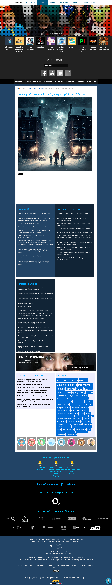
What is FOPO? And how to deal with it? (29, 351)
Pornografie (86, 419)
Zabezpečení (75, 408)
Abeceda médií (85, 421)
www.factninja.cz (56, 562)
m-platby (66, 432)
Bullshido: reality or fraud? (25, 303)
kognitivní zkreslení (82, 432)
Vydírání (89, 392)
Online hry (85, 410)
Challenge (69, 396)
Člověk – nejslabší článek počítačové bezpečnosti (33, 387)
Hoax (60, 380)
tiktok (58, 427)
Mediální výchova (63, 405)
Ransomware (84, 408)
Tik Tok (81, 413)
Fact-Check (76, 421)
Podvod (61, 388)
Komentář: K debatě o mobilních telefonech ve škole (33, 227)
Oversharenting (61, 421)
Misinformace (76, 427)
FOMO (89, 429)
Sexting (83, 380)
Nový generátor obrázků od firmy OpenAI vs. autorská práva (74, 232)
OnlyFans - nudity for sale (25, 307)
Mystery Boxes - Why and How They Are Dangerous (33, 310)
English (91, 416)
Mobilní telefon (61, 413)
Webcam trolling (73, 413)
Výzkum (79, 389)
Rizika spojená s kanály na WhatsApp (29, 384)
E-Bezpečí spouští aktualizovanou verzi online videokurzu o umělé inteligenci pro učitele (32, 392)
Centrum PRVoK (61, 424)
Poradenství (61, 399)
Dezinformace (85, 384)
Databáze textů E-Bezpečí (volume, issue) (56, 553)
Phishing (70, 399)
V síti (76, 396)
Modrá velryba (61, 416)
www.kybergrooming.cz (69, 560)
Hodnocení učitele (86, 427)
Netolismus (70, 416)
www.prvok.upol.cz (24, 560)
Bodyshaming (61, 435)
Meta (69, 427)
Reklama (63, 427)
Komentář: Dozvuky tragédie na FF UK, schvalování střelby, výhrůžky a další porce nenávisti (35, 231)
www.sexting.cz (54, 560)
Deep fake (88, 402)
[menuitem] (18, 2)
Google (59, 429)
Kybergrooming (78, 392)
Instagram (60, 408)
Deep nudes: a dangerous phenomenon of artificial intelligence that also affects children (32, 288)
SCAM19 (79, 419)
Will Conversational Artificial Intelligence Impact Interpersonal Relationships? (31, 323)
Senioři (73, 410)
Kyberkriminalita (64, 392)
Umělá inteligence (67, 384)
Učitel (78, 410)
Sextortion (83, 396)
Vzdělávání (60, 419)
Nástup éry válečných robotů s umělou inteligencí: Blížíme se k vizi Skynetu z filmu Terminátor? (74, 243)
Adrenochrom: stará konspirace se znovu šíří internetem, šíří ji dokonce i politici (32, 380)
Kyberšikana (71, 380)
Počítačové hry (87, 424)
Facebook (60, 396)
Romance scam (78, 402)
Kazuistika (88, 389)
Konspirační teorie (71, 435)
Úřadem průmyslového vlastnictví (72, 558)
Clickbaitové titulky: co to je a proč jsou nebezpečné (35, 396)
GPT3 (68, 410)
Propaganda (84, 416)
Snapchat (59, 432)
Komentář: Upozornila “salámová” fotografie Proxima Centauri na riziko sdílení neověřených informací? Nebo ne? (35, 262)
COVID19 (72, 432)
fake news (73, 405)
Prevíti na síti (61, 410)
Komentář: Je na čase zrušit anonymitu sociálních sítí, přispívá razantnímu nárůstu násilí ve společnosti (36, 219)
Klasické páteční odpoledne (26, 223)
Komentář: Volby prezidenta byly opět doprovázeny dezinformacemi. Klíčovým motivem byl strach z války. (33, 250)
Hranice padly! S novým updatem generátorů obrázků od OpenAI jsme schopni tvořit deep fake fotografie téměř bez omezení (74, 237)
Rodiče (77, 416)
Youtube (67, 408)
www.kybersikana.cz (40, 560)
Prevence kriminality (81, 399)
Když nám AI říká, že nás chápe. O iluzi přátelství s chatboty (74, 229)
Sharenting (89, 405)
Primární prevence (70, 419)
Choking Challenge (80, 429)
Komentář (70, 388)
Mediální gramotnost (64, 402)
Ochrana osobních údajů (75, 424)
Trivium (69, 421)
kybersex (81, 405)
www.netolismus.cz (86, 560)
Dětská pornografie (68, 429)
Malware (88, 413)
